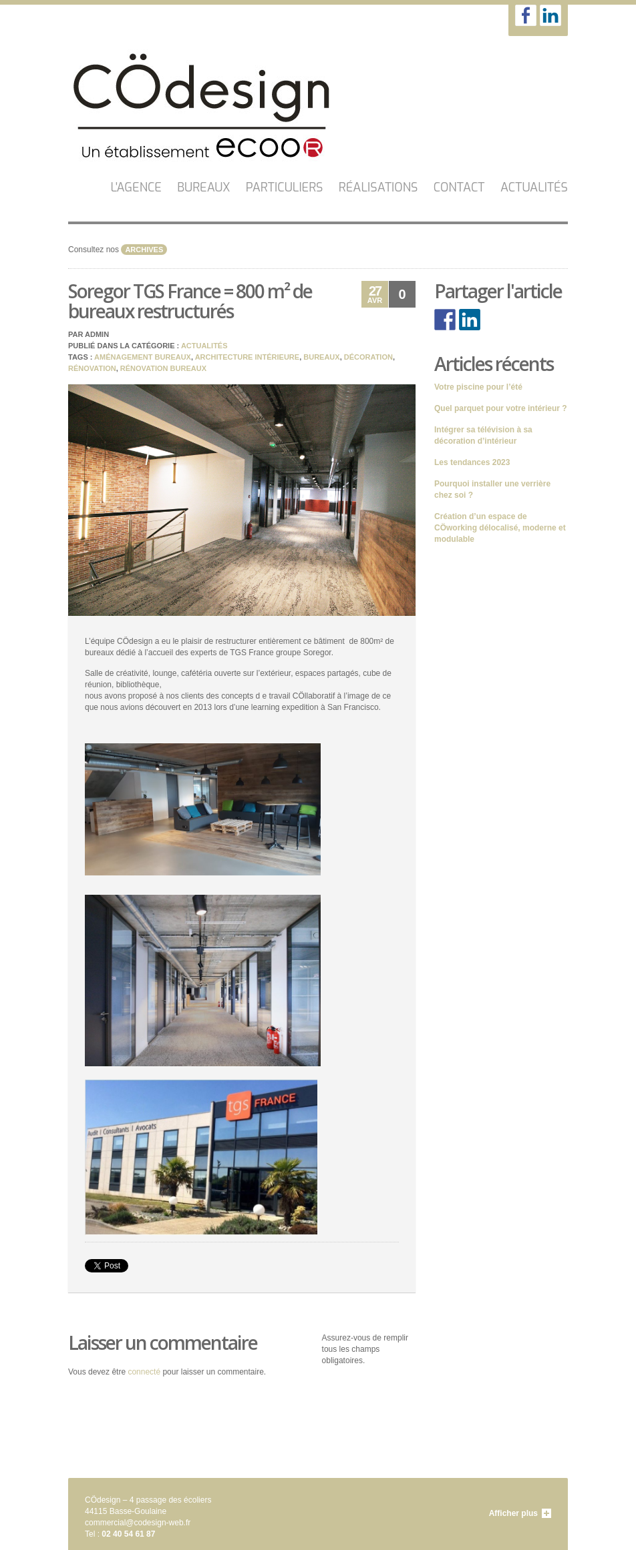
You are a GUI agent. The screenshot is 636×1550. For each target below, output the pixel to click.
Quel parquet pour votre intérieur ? (500, 408)
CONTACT (459, 187)
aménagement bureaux (142, 357)
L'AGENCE (136, 187)
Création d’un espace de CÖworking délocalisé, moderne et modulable (500, 528)
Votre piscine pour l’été (478, 387)
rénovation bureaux (163, 368)
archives (144, 250)
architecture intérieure (247, 357)
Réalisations (378, 187)
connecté (144, 1372)
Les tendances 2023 (472, 462)
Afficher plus (513, 1513)
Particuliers (284, 187)
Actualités (534, 187)
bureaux (321, 357)
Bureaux (203, 187)
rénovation (92, 368)
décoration (368, 357)
